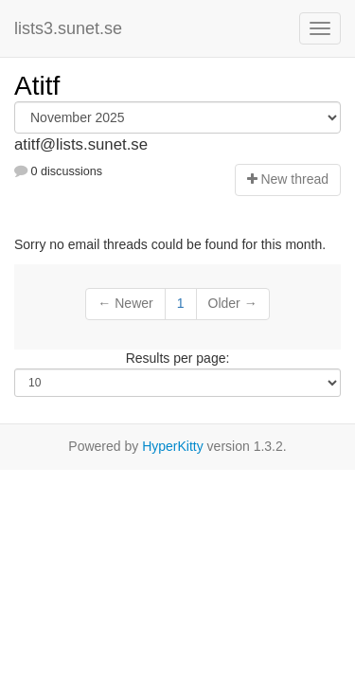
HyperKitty (173, 446)
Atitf (37, 85)
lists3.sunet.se (68, 28)
